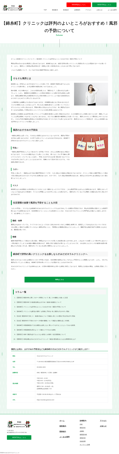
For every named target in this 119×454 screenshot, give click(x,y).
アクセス (88, 10)
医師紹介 (66, 10)
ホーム (62, 421)
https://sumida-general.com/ (45, 400)
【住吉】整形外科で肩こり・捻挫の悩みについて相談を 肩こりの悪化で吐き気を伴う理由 (45, 316)
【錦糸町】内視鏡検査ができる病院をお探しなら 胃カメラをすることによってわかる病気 (45, 325)
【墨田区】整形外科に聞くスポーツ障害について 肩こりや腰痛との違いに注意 (42, 297)
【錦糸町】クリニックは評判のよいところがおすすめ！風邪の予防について (41, 307)
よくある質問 (112, 10)
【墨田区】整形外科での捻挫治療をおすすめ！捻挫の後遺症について (38, 302)
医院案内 (55, 10)
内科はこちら (59, 279)
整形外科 (83, 428)
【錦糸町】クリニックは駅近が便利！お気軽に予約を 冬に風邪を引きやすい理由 (42, 311)
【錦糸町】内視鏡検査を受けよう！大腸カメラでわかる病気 (36, 330)
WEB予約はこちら (104, 5)
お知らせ (100, 10)
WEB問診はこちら (79, 5)
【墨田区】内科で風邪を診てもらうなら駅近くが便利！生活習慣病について (41, 334)
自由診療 (83, 441)
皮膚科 (82, 431)
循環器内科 (83, 434)
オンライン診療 (85, 444)
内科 (81, 424)
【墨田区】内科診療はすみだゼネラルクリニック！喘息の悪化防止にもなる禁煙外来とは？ (46, 339)
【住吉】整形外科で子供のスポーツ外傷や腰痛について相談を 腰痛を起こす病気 (42, 320)
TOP (45, 10)
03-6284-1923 (41, 367)
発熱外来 (83, 438)
